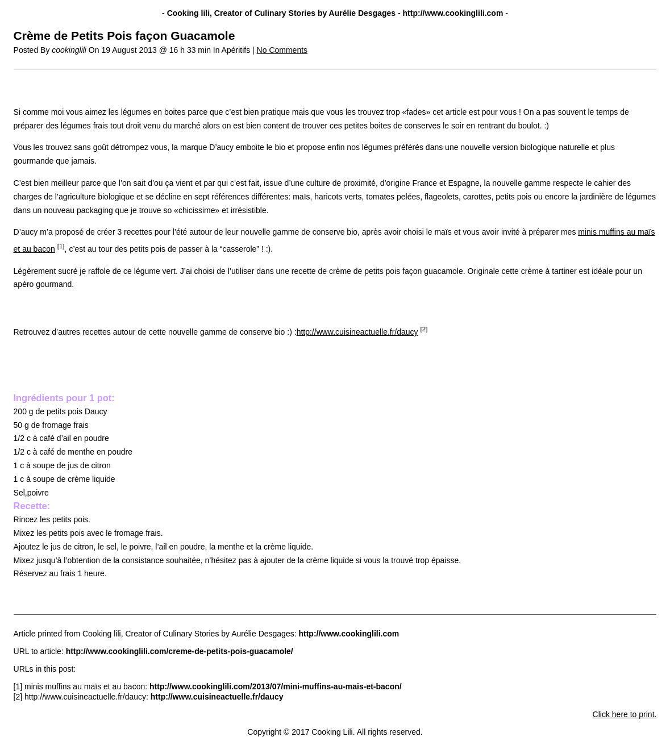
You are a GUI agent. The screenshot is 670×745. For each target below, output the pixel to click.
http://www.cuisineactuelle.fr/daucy (357, 331)
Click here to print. (625, 714)
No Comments (282, 50)
